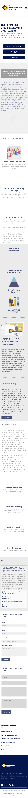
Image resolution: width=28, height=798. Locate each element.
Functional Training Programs (10, 738)
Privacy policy (16, 795)
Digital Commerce (7, 732)
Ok (10, 795)
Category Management (8, 742)
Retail (3, 749)
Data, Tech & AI (6, 745)
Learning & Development (9, 735)
